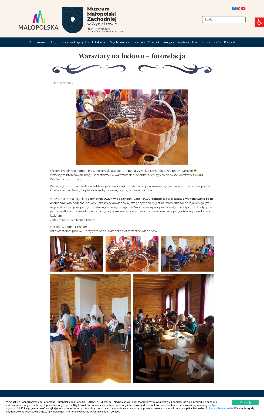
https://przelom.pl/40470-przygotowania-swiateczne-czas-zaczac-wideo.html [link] (104, 231)
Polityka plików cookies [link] (219, 408)
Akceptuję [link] (245, 402)
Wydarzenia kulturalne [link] (126, 42)
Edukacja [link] (98, 42)
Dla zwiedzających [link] (74, 42)
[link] (259, 22)
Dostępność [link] (210, 42)
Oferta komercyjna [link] (161, 42)
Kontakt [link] (229, 42)
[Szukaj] (224, 19)
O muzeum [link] (37, 42)
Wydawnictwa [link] (187, 42)
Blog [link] (53, 42)
